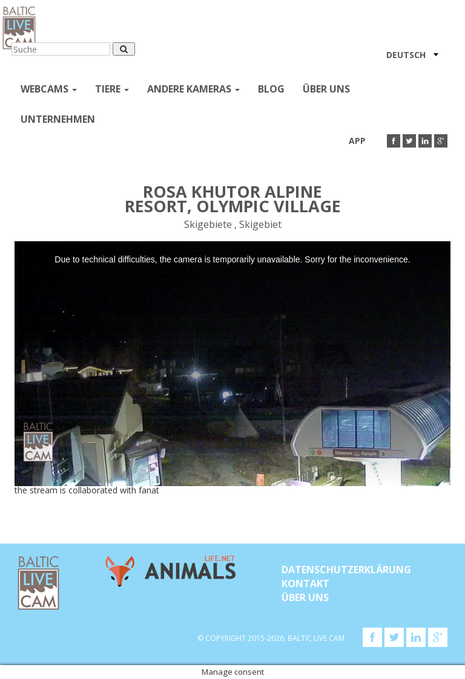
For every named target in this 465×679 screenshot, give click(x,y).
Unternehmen (58, 119)
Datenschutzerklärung (346, 569)
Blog (271, 89)
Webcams (49, 89)
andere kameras (193, 89)
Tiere (112, 89)
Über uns (326, 89)
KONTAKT (305, 583)
